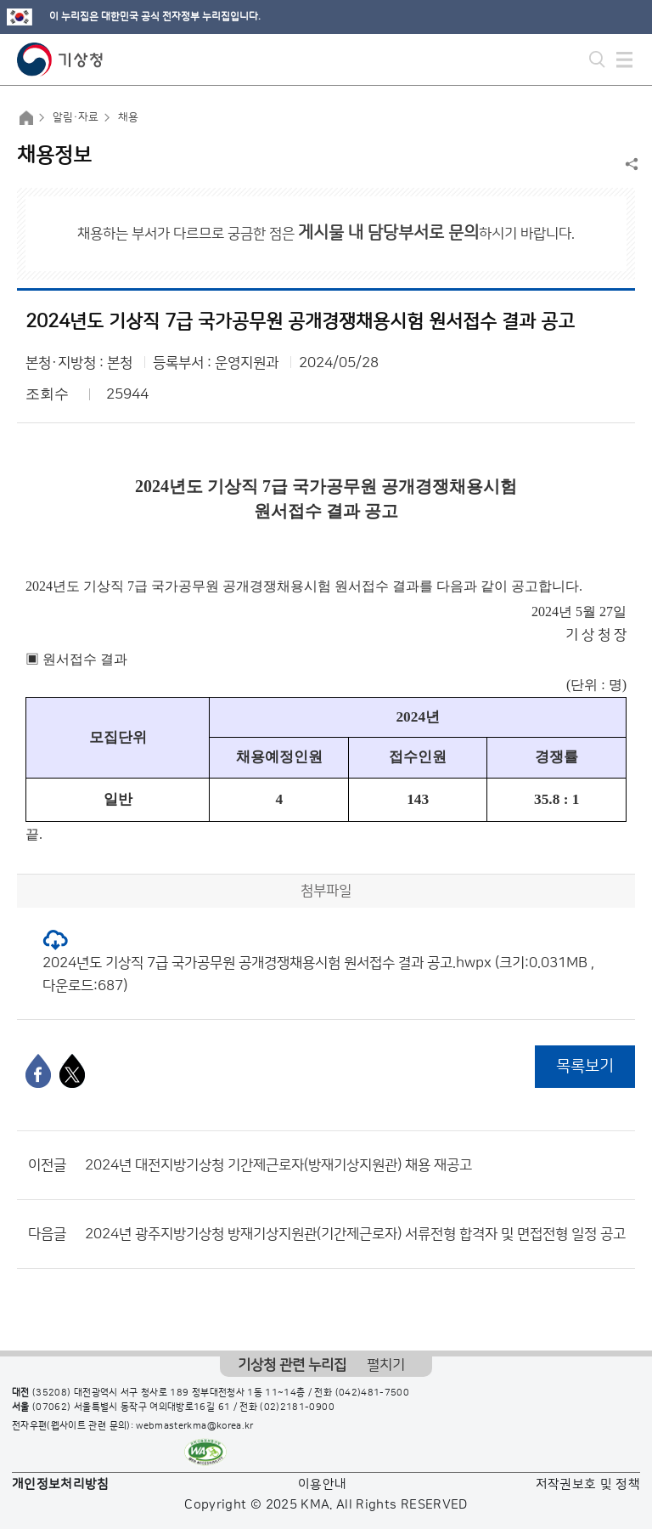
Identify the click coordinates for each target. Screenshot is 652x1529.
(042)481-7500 (372, 1393)
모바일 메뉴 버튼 (624, 59)
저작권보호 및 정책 (588, 1484)
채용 (128, 117)
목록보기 (585, 1066)
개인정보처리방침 (61, 1484)
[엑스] (72, 1071)
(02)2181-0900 (297, 1407)
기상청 (60, 59)
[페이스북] (38, 1071)
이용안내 (322, 1484)
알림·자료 (75, 117)
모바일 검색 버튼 (597, 59)
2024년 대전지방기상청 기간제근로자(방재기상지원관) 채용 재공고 (278, 1165)
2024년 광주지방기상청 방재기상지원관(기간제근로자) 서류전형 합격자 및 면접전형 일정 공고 (355, 1234)
